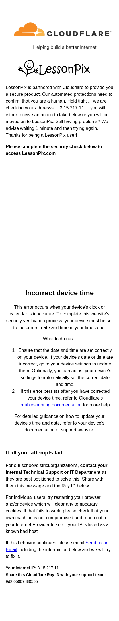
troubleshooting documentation (50, 404)
